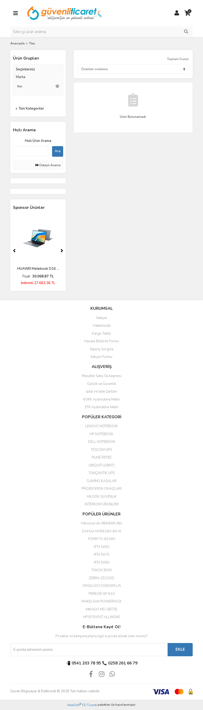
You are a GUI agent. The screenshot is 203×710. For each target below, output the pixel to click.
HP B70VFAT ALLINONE (101, 617)
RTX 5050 (101, 547)
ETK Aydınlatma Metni (101, 407)
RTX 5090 (101, 562)
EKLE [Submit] (180, 649)
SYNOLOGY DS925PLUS (101, 585)
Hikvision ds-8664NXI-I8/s (101, 523)
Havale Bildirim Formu (101, 341)
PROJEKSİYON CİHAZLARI (101, 488)
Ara (58, 151)
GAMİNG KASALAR (101, 481)
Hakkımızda (101, 325)
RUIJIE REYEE (102, 457)
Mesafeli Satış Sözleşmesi (102, 376)
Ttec (32, 43)
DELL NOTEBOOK (101, 441)
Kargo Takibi (101, 333)
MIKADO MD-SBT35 (101, 609)
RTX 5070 (101, 554)
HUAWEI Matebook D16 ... (38, 268)
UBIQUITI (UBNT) (102, 465)
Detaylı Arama (48, 165)
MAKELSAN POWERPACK (101, 601)
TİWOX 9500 (101, 570)
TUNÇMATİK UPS (102, 473)
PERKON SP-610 (102, 593)
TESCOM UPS (101, 449)
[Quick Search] (30, 151)
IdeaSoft (74, 705)
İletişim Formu (101, 356)
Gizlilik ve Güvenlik (101, 383)
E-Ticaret (90, 705)
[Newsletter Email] (89, 649)
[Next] (62, 250)
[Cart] (187, 13)
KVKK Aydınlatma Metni (101, 399)
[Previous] (14, 250)
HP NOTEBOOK (101, 434)
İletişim (101, 318)
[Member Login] (176, 13)
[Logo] (65, 13)
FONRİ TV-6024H (101, 539)
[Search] (101, 31)
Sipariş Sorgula (101, 349)
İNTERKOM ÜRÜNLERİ (102, 504)
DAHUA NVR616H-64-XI (101, 531)
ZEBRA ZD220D (101, 578)
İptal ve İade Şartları (101, 391)
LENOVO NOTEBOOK (101, 426)
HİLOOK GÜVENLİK (102, 496)
